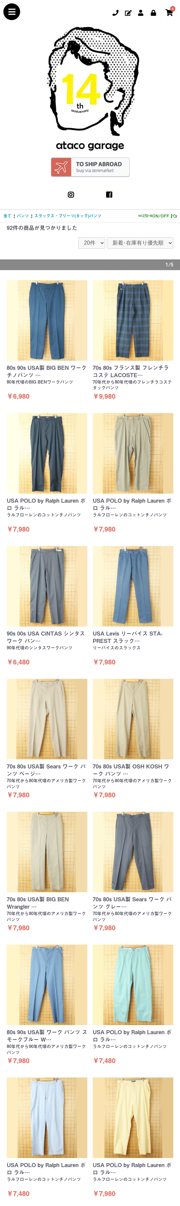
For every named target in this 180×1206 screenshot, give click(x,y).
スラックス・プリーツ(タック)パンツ (67, 216)
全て (7, 216)
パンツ (23, 216)
